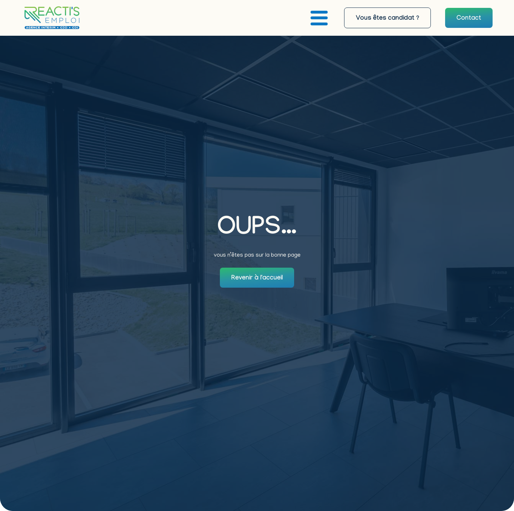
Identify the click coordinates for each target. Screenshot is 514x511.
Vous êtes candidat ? (387, 19)
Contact (469, 19)
